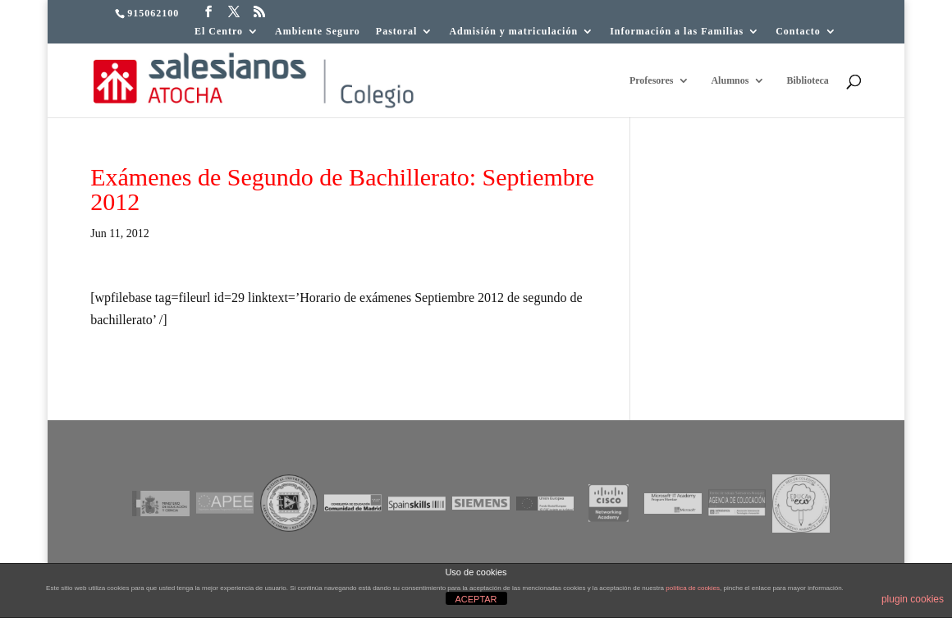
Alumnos (729, 80)
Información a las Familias (677, 31)
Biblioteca (807, 80)
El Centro (219, 31)
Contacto (798, 31)
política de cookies (693, 588)
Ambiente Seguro (317, 31)
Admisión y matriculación (513, 31)
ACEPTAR (476, 599)
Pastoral (397, 31)
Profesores (651, 80)
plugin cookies (912, 599)
